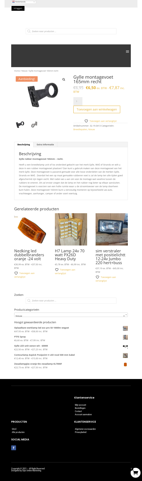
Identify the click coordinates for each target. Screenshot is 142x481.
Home (17, 70)
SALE (14, 429)
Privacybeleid (80, 432)
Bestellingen (80, 408)
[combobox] (71, 315)
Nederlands (19, 2)
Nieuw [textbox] (70, 316)
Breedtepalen (80, 129)
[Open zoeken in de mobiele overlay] (71, 31)
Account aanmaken (83, 414)
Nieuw (24, 70)
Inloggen (18, 8)
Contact (78, 411)
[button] (64, 79)
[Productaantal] (77, 101)
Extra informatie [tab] (45, 144)
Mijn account (80, 405)
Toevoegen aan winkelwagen (97, 109)
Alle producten (18, 432)
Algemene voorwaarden (85, 429)
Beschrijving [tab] (23, 144)
